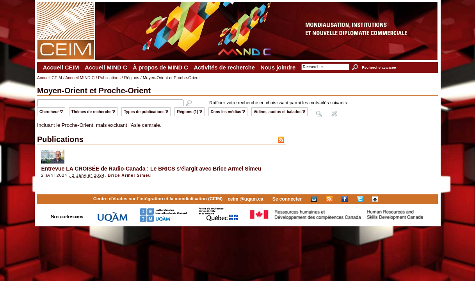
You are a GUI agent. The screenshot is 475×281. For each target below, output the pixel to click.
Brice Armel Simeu (129, 175)
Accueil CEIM (61, 67)
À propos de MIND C (160, 67)
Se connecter (287, 199)
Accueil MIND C (106, 67)
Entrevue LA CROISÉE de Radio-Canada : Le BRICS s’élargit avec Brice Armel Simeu (151, 168)
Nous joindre (278, 67)
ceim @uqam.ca (245, 199)
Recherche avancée (379, 67)
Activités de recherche (224, 67)
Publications (109, 77)
